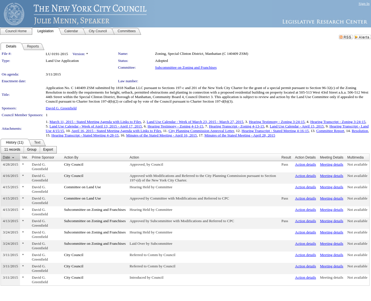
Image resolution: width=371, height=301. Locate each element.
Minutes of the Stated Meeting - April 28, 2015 (239, 135)
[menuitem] (12, 149)
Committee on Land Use (82, 187)
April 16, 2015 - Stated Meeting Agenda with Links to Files (116, 131)
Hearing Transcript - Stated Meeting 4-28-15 (85, 135)
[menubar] (29, 149)
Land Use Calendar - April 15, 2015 (297, 126)
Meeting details (331, 164)
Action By (71, 157)
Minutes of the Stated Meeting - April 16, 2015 (161, 135)
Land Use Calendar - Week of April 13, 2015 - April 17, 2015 (95, 126)
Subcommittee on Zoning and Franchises (186, 67)
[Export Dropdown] (48, 149)
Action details (305, 164)
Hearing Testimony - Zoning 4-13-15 (175, 126)
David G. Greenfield (61, 108)
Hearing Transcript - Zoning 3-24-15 (337, 122)
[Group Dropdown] (32, 149)
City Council (74, 164)
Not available (357, 164)
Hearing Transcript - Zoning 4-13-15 (236, 126)
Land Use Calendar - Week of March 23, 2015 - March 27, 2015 (195, 122)
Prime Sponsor (43, 157)
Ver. (25, 157)
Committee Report (330, 131)
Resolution (360, 131)
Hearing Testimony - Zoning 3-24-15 (277, 122)
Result (286, 157)
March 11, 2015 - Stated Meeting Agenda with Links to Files (95, 122)
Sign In (364, 3)
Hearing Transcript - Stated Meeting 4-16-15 (275, 131)
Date (6, 157)
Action (134, 157)
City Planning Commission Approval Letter (201, 131)
